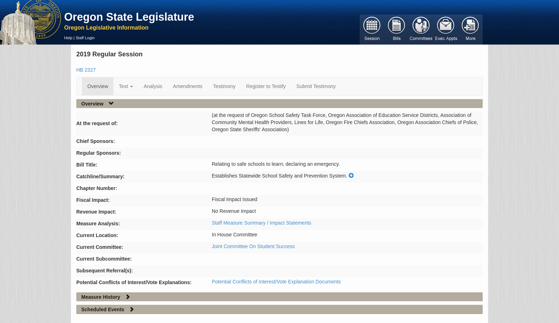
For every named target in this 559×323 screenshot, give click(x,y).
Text (126, 86)
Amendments (187, 86)
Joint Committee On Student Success (253, 246)
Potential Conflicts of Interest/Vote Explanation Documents (276, 281)
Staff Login (85, 38)
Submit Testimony (316, 86)
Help (68, 38)
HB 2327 (86, 70)
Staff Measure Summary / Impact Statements (261, 223)
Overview (97, 86)
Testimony (224, 86)
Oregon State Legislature (129, 16)
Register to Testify (266, 86)
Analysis (153, 86)
